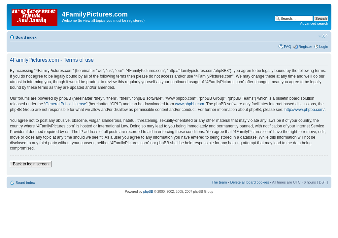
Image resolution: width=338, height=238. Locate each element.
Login (323, 47)
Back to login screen (31, 164)
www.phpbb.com (189, 104)
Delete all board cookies (249, 182)
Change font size (323, 36)
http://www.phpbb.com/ (304, 109)
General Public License (65, 104)
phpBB (148, 191)
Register (305, 47)
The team (219, 182)
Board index (26, 37)
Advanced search (314, 23)
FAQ (287, 47)
